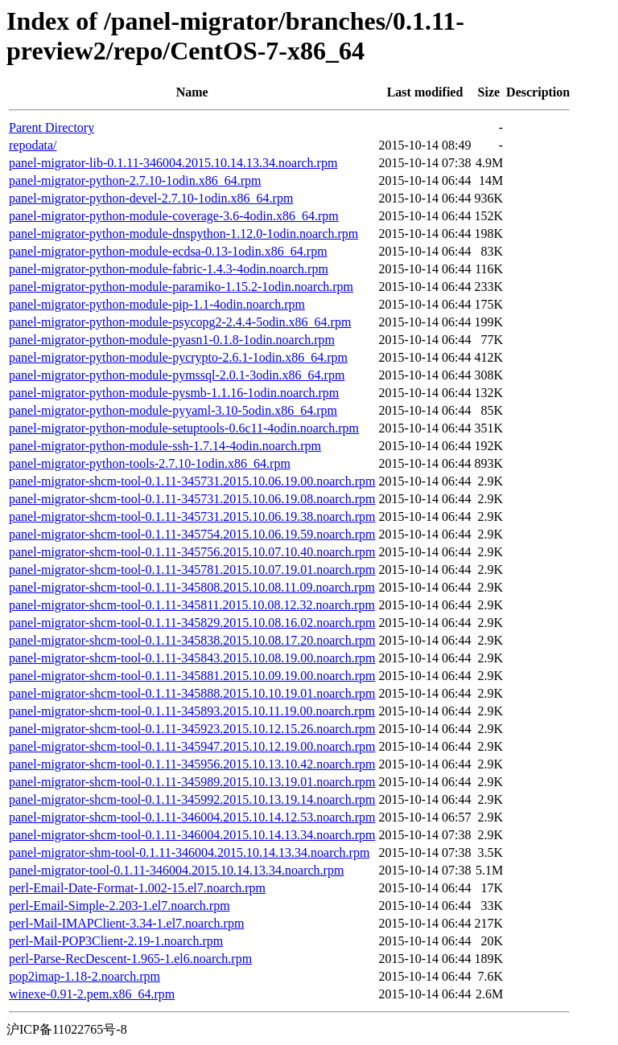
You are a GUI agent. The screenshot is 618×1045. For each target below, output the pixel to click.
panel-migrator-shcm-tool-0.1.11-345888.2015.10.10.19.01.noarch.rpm (192, 693)
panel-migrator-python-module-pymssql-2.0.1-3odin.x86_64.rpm (176, 375)
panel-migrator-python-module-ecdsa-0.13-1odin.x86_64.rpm (168, 251)
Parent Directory (51, 127)
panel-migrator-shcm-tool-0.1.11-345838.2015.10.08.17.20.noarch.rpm (192, 640)
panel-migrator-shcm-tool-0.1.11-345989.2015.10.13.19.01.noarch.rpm (192, 782)
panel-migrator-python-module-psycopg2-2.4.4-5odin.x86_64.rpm (180, 322)
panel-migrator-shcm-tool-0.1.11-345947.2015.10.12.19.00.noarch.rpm (192, 746)
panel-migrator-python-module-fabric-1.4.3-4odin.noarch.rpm (168, 269)
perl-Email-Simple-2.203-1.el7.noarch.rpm (119, 905)
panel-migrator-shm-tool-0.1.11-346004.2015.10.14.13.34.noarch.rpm (189, 852)
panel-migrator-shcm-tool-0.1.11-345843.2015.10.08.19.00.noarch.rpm (192, 658)
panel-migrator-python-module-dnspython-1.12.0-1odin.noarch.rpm (183, 233)
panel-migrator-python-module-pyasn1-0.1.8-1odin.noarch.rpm (172, 339)
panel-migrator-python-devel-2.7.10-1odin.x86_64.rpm (151, 198)
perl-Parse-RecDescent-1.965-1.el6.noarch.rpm (130, 958)
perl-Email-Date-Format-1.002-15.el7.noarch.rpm (137, 888)
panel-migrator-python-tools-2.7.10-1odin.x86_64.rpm (149, 463)
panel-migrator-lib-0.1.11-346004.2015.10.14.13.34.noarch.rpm (173, 163)
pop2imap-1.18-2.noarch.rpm (84, 976)
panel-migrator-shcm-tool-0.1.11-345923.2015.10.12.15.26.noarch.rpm (192, 729)
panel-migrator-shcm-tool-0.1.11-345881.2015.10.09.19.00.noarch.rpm (192, 675)
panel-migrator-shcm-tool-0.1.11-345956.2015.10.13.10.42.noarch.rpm (192, 764)
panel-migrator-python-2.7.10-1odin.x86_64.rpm (135, 180)
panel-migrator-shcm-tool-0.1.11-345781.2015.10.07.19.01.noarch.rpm (192, 569)
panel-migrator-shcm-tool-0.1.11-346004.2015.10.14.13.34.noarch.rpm (192, 835)
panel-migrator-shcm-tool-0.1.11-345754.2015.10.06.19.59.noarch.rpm (192, 534)
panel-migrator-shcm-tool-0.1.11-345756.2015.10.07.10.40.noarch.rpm (192, 552)
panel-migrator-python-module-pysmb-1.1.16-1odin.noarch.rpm (174, 393)
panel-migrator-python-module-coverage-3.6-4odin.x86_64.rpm (174, 216)
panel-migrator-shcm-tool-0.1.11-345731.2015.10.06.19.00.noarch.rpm (192, 481)
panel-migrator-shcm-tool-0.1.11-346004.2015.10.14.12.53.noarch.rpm (192, 817)
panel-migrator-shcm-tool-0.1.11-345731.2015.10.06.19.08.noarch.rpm (192, 499)
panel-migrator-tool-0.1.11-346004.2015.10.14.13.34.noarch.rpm (176, 870)
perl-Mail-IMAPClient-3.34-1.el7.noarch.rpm (126, 923)
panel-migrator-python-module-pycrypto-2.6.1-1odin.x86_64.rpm (178, 357)
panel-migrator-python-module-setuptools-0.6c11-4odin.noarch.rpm (184, 428)
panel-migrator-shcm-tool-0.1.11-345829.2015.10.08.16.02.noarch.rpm (192, 622)
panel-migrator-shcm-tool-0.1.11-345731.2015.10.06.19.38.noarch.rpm (192, 516)
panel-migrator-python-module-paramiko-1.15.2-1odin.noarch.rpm (181, 286)
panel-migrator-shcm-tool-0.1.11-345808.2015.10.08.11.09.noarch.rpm (192, 587)
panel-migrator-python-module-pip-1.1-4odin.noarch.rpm (157, 304)
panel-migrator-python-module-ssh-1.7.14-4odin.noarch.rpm (165, 446)
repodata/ (33, 145)
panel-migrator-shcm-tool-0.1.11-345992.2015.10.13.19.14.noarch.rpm (192, 799)
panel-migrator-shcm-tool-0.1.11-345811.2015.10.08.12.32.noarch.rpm (192, 605)
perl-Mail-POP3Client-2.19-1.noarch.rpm (116, 941)
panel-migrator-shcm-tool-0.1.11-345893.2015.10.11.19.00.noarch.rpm (192, 711)
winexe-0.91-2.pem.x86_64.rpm (92, 994)
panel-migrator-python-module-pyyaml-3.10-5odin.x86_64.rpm (173, 410)
